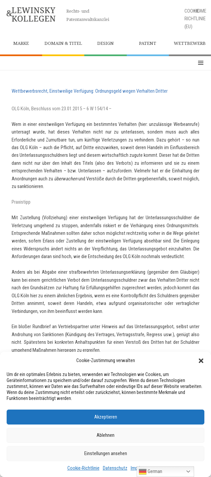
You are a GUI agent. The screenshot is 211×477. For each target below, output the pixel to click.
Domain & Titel (63, 43)
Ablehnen (105, 435)
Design (105, 43)
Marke (21, 43)
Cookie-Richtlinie (83, 468)
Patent (147, 43)
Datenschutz (115, 468)
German (150, 472)
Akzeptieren (105, 417)
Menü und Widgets (201, 63)
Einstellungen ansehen (105, 453)
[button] (201, 360)
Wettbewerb (190, 43)
